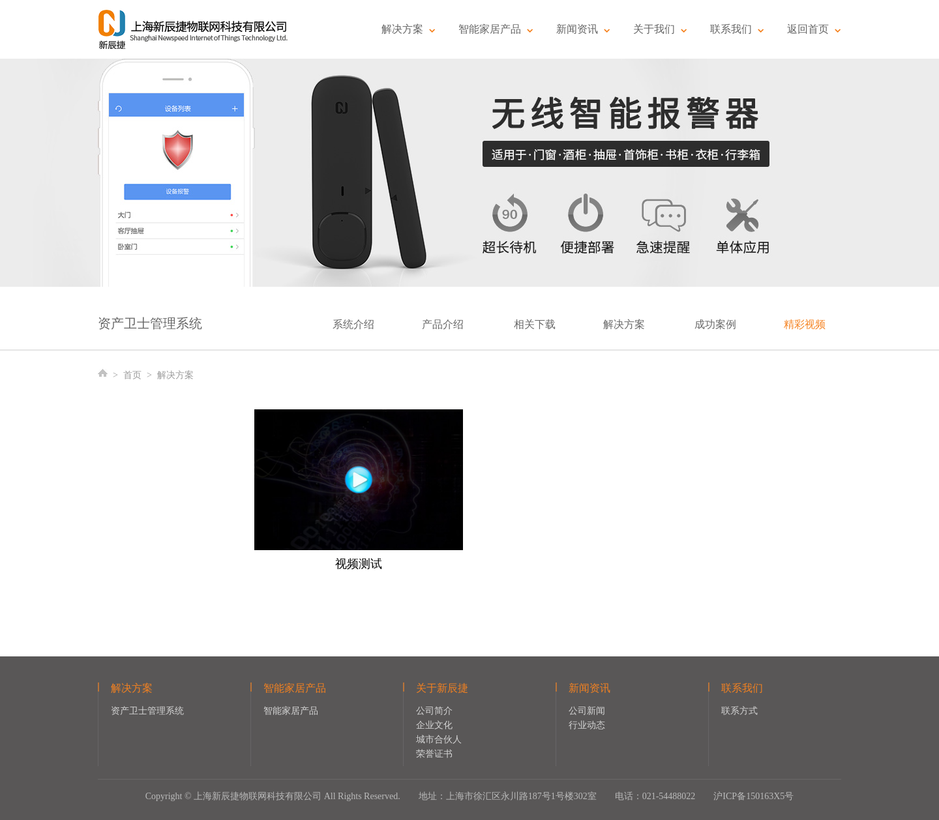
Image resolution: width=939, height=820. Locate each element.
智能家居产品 (495, 29)
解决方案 (408, 29)
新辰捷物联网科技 (193, 29)
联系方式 (739, 711)
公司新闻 (587, 711)
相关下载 (535, 324)
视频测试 (358, 563)
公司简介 (434, 711)
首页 (132, 375)
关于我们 (660, 29)
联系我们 (737, 29)
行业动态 (587, 725)
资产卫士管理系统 (147, 711)
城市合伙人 (439, 739)
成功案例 (715, 324)
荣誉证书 (434, 754)
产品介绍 (443, 324)
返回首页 (814, 29)
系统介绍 (353, 324)
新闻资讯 (583, 29)
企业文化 (434, 725)
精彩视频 (805, 324)
